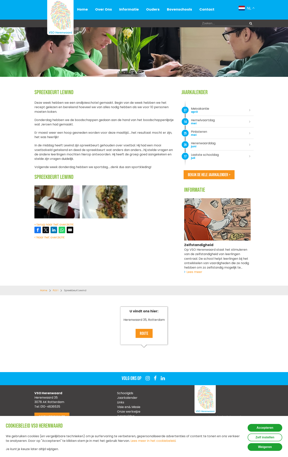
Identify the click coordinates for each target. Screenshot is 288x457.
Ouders (153, 9)
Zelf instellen (265, 437)
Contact (206, 9)
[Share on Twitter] (45, 230)
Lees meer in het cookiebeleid (153, 441)
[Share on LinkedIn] (54, 230)
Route (144, 333)
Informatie (129, 9)
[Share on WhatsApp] (62, 230)
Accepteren (264, 427)
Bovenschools (179, 9)
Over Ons (103, 9)
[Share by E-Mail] (70, 230)
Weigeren (265, 447)
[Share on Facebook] (37, 230)
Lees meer (194, 272)
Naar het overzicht (49, 237)
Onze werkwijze (128, 411)
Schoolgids (125, 393)
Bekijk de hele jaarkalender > (209, 174)
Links (120, 402)
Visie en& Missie (128, 407)
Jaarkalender (127, 398)
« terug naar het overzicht (54, 224)
